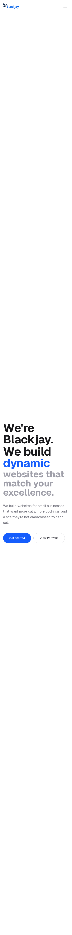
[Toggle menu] (65, 6)
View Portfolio (49, 538)
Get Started (17, 538)
